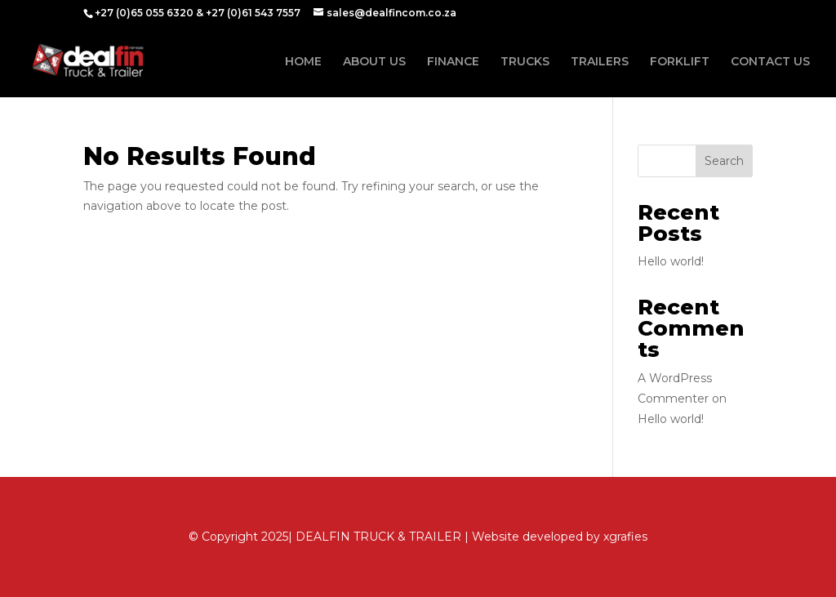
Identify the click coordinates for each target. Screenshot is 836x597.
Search (724, 161)
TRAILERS (600, 62)
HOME (303, 62)
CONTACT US (770, 62)
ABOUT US (374, 62)
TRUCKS (524, 62)
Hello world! (671, 261)
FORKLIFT (679, 62)
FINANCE (453, 62)
